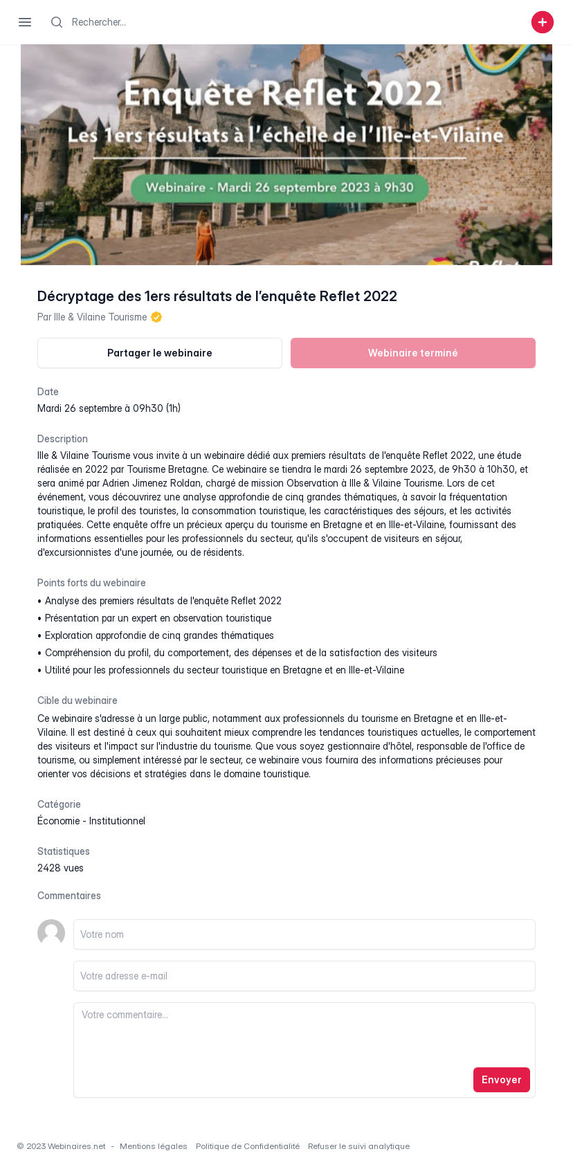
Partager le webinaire (159, 353)
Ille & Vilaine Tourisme (100, 317)
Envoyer (502, 1079)
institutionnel (117, 820)
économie (58, 820)
